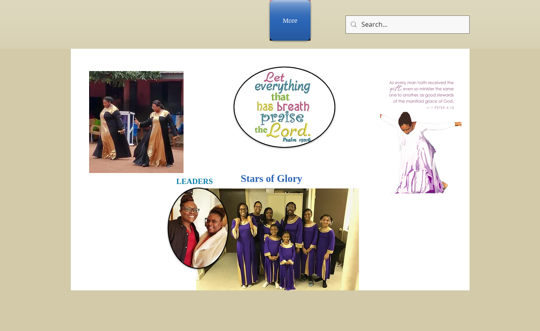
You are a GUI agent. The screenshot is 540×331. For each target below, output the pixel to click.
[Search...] (406, 24)
